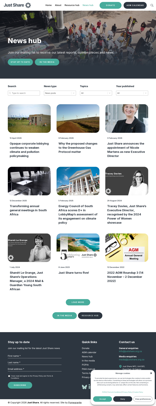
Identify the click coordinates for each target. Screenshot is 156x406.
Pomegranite (75, 402)
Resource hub (72, 5)
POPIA (104, 392)
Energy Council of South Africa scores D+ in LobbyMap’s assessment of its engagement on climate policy (77, 214)
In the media (47, 62)
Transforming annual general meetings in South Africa (28, 210)
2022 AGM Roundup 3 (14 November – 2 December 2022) (125, 277)
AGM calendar (89, 352)
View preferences (143, 399)
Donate (85, 348)
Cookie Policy (138, 392)
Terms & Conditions (114, 392)
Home (48, 5)
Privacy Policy (127, 392)
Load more (78, 302)
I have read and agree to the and (32, 377)
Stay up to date (20, 62)
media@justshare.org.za (131, 359)
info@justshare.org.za (130, 351)
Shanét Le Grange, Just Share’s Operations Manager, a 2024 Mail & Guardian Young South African (27, 281)
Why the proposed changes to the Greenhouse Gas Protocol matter (77, 148)
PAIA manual (88, 369)
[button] (151, 373)
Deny (122, 399)
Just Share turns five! (73, 272)
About (58, 5)
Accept (102, 399)
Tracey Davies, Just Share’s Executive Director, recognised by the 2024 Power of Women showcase (126, 214)
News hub (88, 5)
